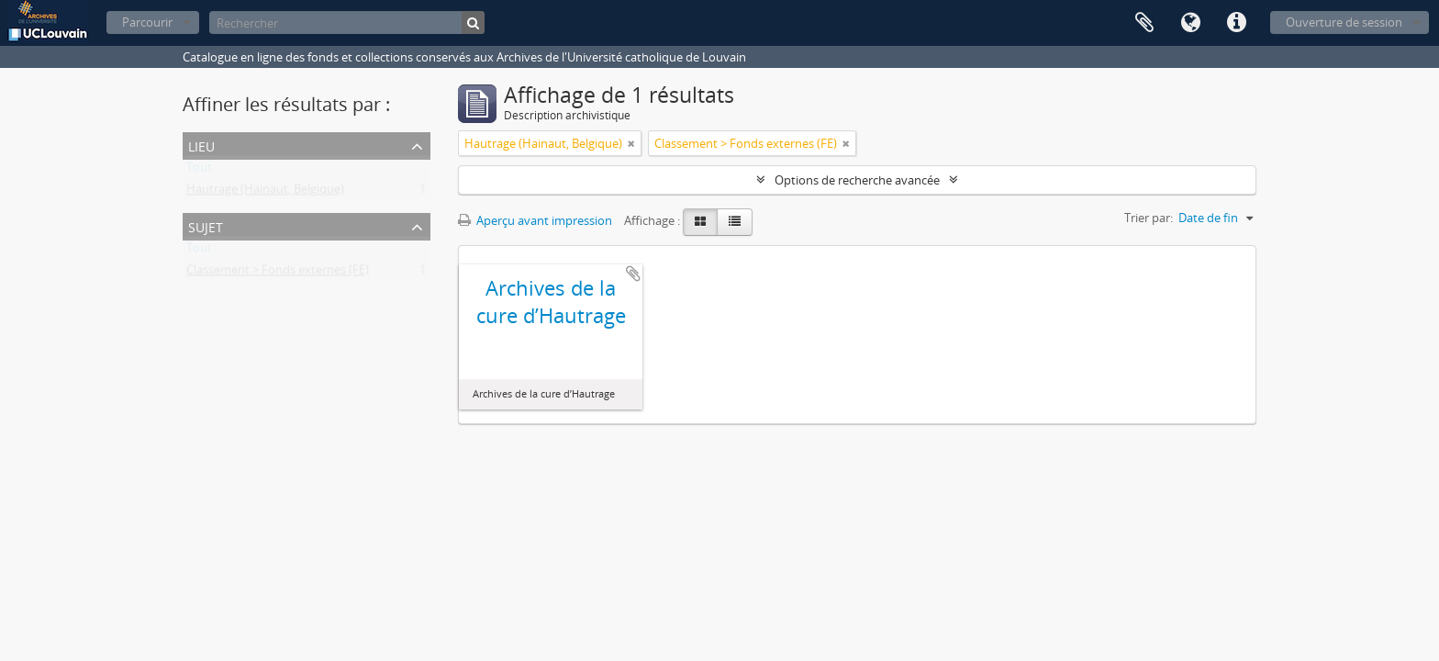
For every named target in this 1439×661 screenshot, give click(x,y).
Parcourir (147, 22)
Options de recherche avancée (857, 180)
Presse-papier (1144, 23)
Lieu (201, 144)
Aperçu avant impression (535, 220)
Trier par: (1148, 217)
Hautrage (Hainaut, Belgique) (265, 193)
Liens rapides (1236, 23)
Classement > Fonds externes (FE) (277, 273)
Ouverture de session (1344, 22)
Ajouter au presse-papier (633, 273)
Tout (199, 170)
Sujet (205, 225)
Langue (1190, 23)
